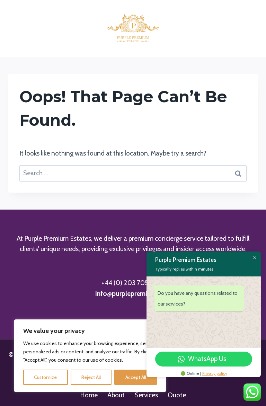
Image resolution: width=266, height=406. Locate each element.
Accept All (135, 377)
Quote (177, 395)
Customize (45, 377)
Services (146, 395)
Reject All (91, 377)
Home (89, 395)
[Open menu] (249, 28)
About (116, 395)
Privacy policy (214, 373)
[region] (90, 355)
